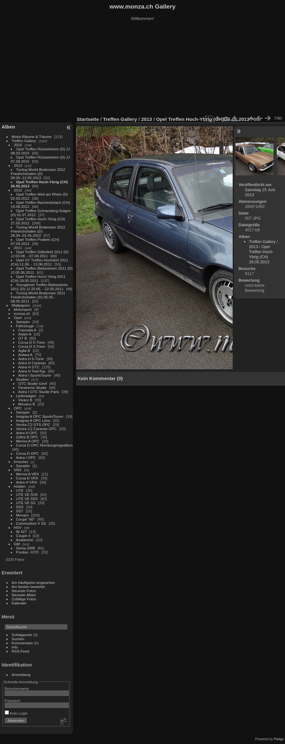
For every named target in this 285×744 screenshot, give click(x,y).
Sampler (23, 322)
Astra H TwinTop (31, 371)
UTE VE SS (26, 503)
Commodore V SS (31, 523)
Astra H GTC (29, 367)
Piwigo (279, 739)
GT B (22, 338)
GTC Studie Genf (32, 383)
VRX (18, 470)
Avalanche (25, 540)
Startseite (88, 119)
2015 (18, 145)
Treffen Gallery (24, 141)
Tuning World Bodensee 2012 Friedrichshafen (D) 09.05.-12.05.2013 (38, 173)
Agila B (24, 350)
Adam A (24, 334)
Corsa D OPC (27, 453)
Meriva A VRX (27, 474)
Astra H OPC (27, 433)
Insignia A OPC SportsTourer (40, 416)
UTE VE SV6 (27, 494)
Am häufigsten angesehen (33, 582)
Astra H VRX (26, 482)
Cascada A (27, 330)
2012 (18, 190)
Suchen (18, 639)
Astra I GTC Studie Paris (38, 392)
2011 (18, 248)
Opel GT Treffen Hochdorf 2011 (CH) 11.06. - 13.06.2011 (39, 262)
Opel (18, 318)
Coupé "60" (25, 519)
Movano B (26, 404)
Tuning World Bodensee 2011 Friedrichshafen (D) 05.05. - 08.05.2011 (38, 297)
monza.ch (22, 313)
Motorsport (23, 309)
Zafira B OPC (27, 437)
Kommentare (22, 643)
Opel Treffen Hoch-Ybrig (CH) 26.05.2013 (203, 119)
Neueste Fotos (24, 591)
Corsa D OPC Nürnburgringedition (44, 445)
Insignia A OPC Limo (33, 420)
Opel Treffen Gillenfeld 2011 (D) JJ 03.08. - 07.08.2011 (40, 254)
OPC (18, 408)
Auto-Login (16, 713)
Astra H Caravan (32, 363)
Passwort (12, 700)
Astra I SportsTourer (35, 375)
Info (15, 647)
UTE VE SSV (27, 499)
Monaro (22, 515)
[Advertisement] (142, 69)
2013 (18, 165)
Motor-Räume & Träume (32, 136)
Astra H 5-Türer (31, 359)
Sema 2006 (25, 548)
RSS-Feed (20, 651)
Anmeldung (21, 674)
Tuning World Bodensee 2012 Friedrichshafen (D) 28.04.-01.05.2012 (38, 231)
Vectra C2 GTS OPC (33, 424)
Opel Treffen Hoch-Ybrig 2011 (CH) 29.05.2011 (38, 278)
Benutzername (17, 688)
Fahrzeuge (25, 326)
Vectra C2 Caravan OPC (36, 429)
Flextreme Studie (32, 387)
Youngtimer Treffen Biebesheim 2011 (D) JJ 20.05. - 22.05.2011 (39, 287)
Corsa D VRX (27, 478)
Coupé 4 (23, 536)
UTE (20, 490)
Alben (8, 126)
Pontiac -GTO (27, 552)
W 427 (21, 531)
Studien (22, 379)
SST (19, 511)
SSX (20, 507)
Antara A (25, 355)
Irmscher (21, 462)
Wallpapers (21, 305)
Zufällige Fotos (24, 599)
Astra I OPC (26, 457)
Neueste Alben (24, 595)
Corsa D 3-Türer (31, 346)
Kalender (19, 603)
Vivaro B (25, 400)
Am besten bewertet (28, 587)
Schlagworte (22, 635)
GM (17, 544)
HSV (18, 527)
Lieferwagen (26, 396)
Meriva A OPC (28, 441)
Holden (20, 486)
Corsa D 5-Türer (31, 342)
